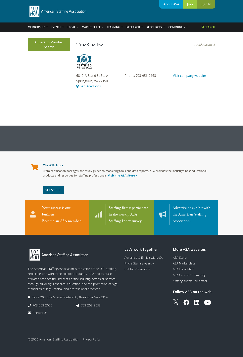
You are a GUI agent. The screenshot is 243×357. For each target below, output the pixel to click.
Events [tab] (57, 27)
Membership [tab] (38, 27)
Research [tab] (134, 27)
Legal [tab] (73, 27)
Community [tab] (178, 27)
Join (190, 4)
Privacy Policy (91, 335)
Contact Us (39, 309)
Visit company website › (190, 75)
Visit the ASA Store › (122, 175)
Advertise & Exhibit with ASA (143, 254)
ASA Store (180, 254)
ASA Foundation (183, 265)
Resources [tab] (155, 27)
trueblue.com (204, 44)
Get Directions (88, 86)
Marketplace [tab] (93, 27)
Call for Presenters (137, 265)
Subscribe (53, 190)
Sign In (206, 4)
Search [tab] (208, 27)
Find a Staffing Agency (139, 259)
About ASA (171, 4)
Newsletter (190, 277)
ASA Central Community (189, 271)
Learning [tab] (115, 27)
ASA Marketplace (184, 259)
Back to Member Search (49, 44)
